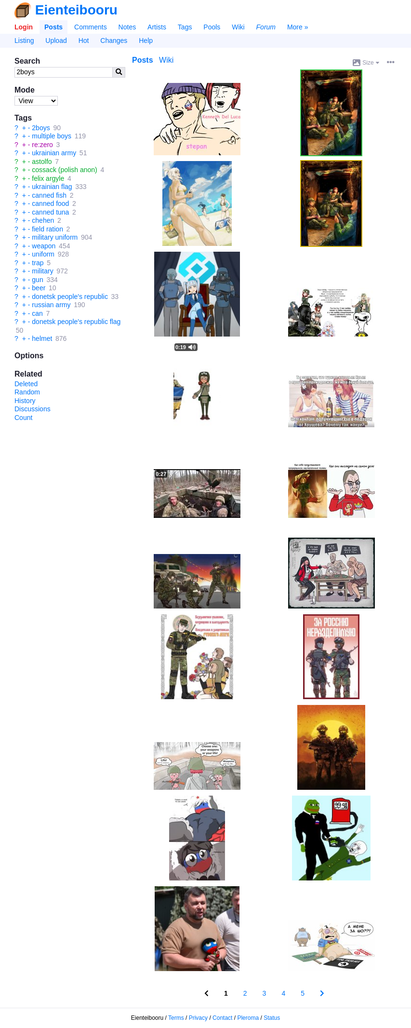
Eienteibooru (76, 9)
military (42, 271)
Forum (266, 27)
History (25, 401)
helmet (42, 338)
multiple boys (51, 136)
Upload (55, 40)
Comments (90, 27)
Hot (84, 40)
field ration (47, 229)
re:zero (42, 145)
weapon (43, 246)
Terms (176, 1017)
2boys (41, 128)
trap (37, 263)
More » (297, 27)
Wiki (238, 27)
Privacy (198, 1017)
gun (37, 280)
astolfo (42, 161)
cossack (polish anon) (64, 170)
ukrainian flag (52, 186)
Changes (113, 40)
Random (27, 392)
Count (23, 417)
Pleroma (248, 1017)
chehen (43, 220)
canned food (50, 203)
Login (23, 27)
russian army (51, 305)
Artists (156, 27)
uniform (43, 254)
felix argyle (48, 178)
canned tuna (50, 212)
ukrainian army (54, 153)
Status (272, 1017)
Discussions (32, 409)
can (37, 313)
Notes (127, 27)
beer (38, 288)
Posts (53, 27)
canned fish (49, 195)
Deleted (26, 384)
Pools (211, 27)
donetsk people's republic (70, 296)
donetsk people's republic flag (76, 321)
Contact (222, 1017)
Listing (24, 40)
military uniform (55, 237)
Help (146, 40)
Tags (185, 27)
